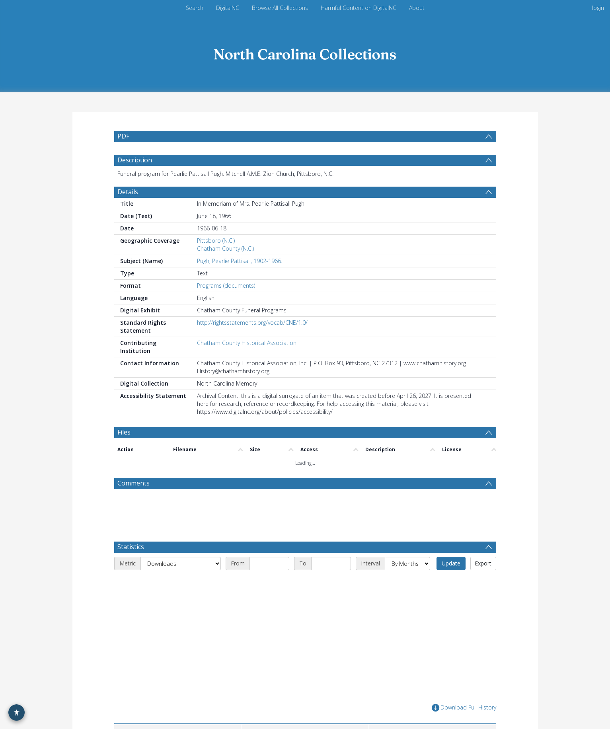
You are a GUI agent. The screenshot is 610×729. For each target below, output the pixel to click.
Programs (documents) (226, 304)
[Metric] (180, 550)
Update (451, 550)
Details (127, 211)
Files (124, 451)
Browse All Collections (280, 8)
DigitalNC (227, 8)
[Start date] (269, 550)
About (417, 8)
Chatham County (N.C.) (225, 267)
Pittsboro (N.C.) (216, 259)
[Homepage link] (305, 52)
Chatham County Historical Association (246, 362)
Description (134, 179)
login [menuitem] (598, 8)
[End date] (331, 550)
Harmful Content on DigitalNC (358, 8)
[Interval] (407, 550)
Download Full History (464, 695)
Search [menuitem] (194, 8)
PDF (123, 136)
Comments (133, 502)
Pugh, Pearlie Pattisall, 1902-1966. (239, 280)
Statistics (130, 534)
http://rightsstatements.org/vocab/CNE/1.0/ (252, 341)
